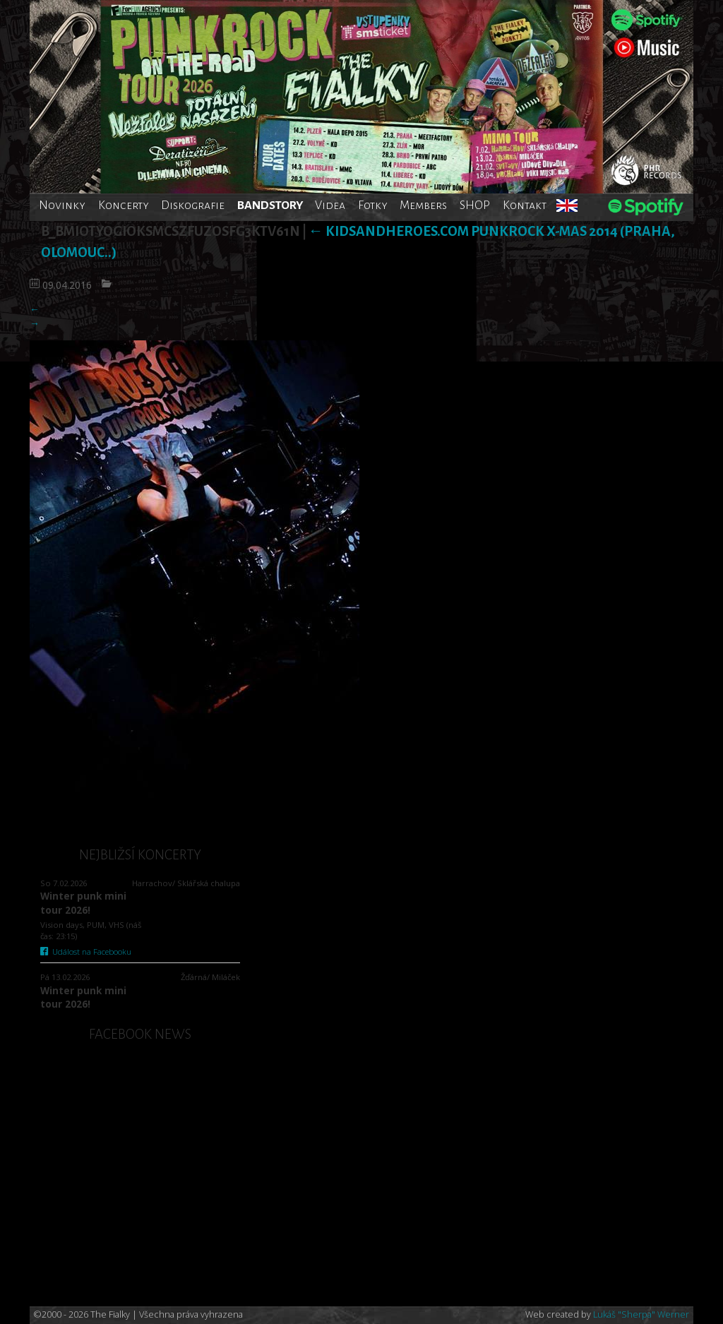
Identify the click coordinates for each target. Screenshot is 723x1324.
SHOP (475, 205)
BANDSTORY (270, 205)
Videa (330, 205)
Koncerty (123, 205)
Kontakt (524, 205)
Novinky (62, 205)
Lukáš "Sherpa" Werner (641, 1314)
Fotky (373, 205)
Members (423, 205)
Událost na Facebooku (85, 951)
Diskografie (193, 205)
